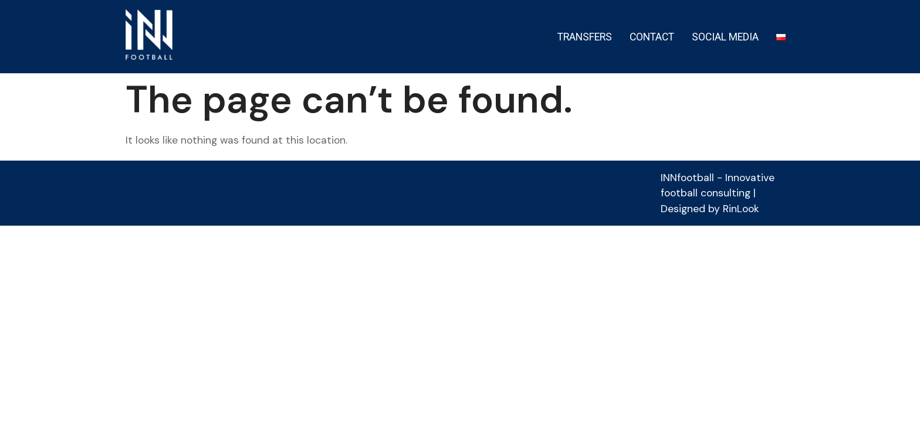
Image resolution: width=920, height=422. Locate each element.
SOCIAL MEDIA (725, 37)
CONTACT (652, 37)
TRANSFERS (584, 37)
